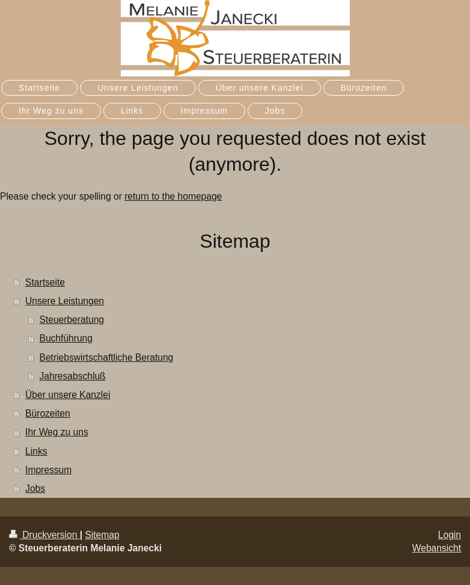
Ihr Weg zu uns (56, 432)
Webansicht (436, 548)
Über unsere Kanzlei (67, 395)
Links (36, 451)
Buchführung (66, 338)
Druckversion (44, 535)
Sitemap (102, 535)
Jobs (35, 488)
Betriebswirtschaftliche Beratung (107, 357)
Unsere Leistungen (64, 301)
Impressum (48, 470)
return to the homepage (173, 196)
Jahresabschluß (73, 376)
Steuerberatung (72, 319)
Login (449, 535)
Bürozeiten (47, 413)
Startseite (45, 282)
